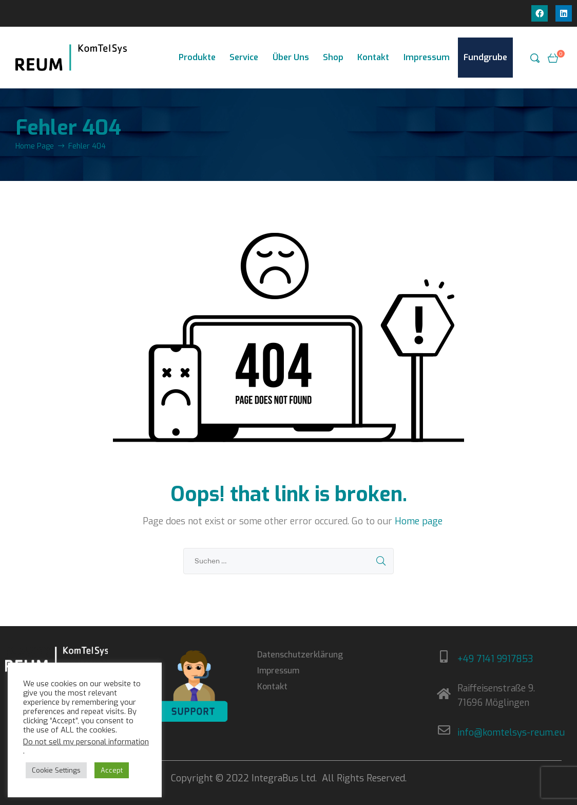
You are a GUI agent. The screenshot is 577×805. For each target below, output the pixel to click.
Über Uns (291, 57)
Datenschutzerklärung (300, 654)
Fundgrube (485, 57)
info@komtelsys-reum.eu (511, 732)
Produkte (197, 57)
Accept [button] (112, 770)
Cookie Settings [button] (56, 770)
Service (243, 57)
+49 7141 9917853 (495, 659)
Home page (419, 521)
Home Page (34, 146)
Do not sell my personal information (86, 742)
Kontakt (373, 57)
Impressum (426, 57)
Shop (333, 57)
